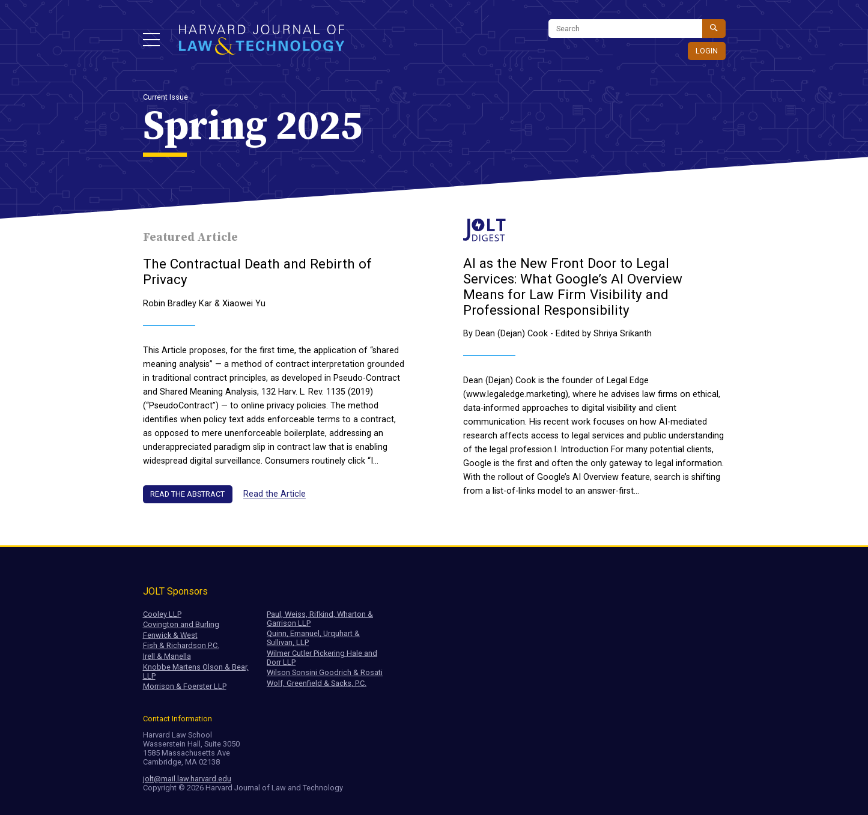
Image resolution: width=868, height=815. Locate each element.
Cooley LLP (162, 614)
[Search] (625, 28)
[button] (151, 40)
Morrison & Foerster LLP (184, 686)
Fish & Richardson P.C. (181, 645)
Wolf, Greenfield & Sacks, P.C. (316, 683)
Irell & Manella (167, 656)
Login (707, 50)
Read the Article (274, 494)
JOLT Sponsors (175, 591)
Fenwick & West (170, 635)
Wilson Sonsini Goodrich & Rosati (325, 672)
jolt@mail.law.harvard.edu (187, 778)
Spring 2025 (252, 127)
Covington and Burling (181, 624)
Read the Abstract (187, 493)
